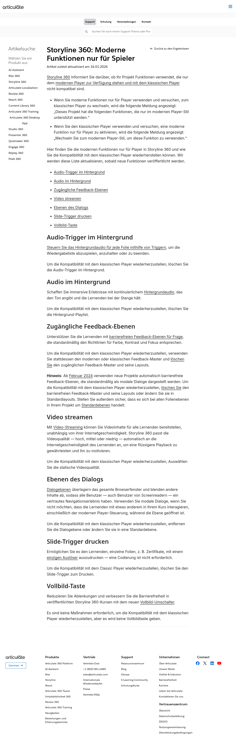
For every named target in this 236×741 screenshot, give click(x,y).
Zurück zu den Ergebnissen (169, 48)
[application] (226, 731)
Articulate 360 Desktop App (25, 120)
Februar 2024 (81, 376)
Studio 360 (16, 129)
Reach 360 (16, 100)
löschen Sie (171, 387)
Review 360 (16, 94)
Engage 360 (16, 147)
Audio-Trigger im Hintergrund (79, 172)
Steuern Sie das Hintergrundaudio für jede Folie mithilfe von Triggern (106, 247)
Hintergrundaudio (159, 292)
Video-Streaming (68, 427)
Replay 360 (16, 153)
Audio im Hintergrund (72, 181)
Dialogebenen (59, 489)
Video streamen (67, 198)
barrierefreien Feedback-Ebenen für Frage (146, 337)
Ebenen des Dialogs (71, 207)
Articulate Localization (23, 88)
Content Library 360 (22, 105)
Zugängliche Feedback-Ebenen (81, 190)
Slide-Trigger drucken (73, 216)
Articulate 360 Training (24, 111)
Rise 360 (14, 76)
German (17, 666)
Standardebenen (95, 405)
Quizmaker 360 (19, 141)
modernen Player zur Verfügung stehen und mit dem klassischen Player (117, 83)
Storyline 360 (17, 82)
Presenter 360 (18, 135)
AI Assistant (16, 70)
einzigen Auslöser (62, 557)
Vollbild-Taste (65, 225)
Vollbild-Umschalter (157, 602)
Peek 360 (15, 159)
